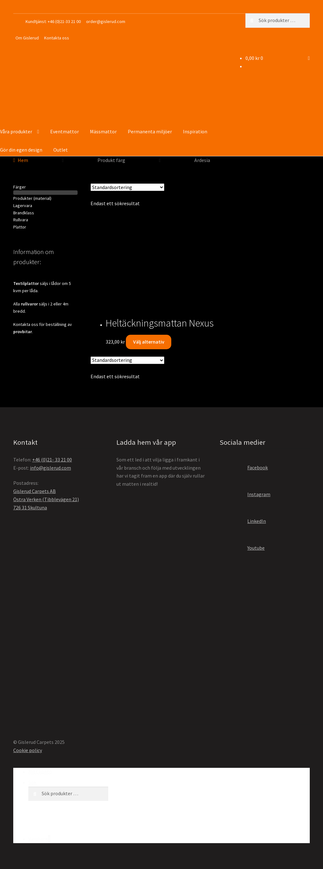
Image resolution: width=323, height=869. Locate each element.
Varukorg (39, 839)
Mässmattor (103, 131)
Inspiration (195, 131)
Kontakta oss (56, 38)
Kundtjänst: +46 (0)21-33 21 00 (53, 21)
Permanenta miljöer (150, 131)
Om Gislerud (27, 38)
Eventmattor (64, 131)
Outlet (60, 150)
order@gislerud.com (105, 21)
